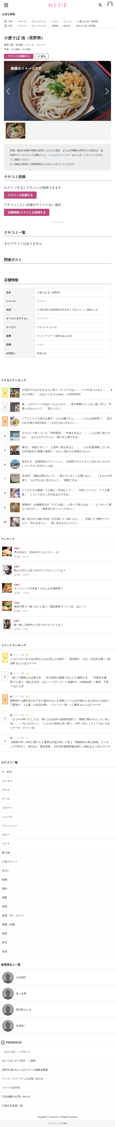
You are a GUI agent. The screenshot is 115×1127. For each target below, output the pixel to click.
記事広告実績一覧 (12, 1105)
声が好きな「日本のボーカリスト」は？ (37, 552)
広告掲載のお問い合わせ (16, 1096)
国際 (4, 897)
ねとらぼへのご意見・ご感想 (19, 1060)
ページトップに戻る (57, 1123)
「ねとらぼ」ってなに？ (16, 1051)
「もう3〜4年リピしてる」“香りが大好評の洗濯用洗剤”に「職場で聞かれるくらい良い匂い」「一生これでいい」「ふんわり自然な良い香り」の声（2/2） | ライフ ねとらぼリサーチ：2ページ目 (60, 723)
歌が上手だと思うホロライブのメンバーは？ (40, 570)
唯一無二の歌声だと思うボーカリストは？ (38, 625)
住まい (6, 870)
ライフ (6, 843)
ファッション (10, 825)
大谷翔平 (21, 977)
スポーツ (7, 807)
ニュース (7, 816)
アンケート (8, 539)
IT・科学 (7, 771)
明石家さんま (23, 1009)
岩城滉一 (21, 1025)
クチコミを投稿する (18, 56)
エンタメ (7, 780)
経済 (4, 942)
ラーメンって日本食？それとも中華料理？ (38, 588)
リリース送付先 (11, 1087)
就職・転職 (8, 924)
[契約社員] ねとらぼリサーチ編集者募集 (25, 1069)
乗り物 (6, 852)
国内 (4, 888)
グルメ (6, 789)
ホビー (6, 834)
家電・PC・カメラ (13, 915)
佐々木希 (21, 993)
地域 (4, 906)
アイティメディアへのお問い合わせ (22, 1078)
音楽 (4, 951)
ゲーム (6, 798)
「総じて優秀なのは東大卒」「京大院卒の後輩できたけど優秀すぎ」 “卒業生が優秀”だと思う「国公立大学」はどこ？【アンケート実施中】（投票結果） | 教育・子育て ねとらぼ (59, 682)
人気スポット (10, 861)
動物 (4, 879)
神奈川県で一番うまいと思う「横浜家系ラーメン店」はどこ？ (50, 606)
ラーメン (42, 301)
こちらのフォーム (57, 155)
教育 (4, 933)
